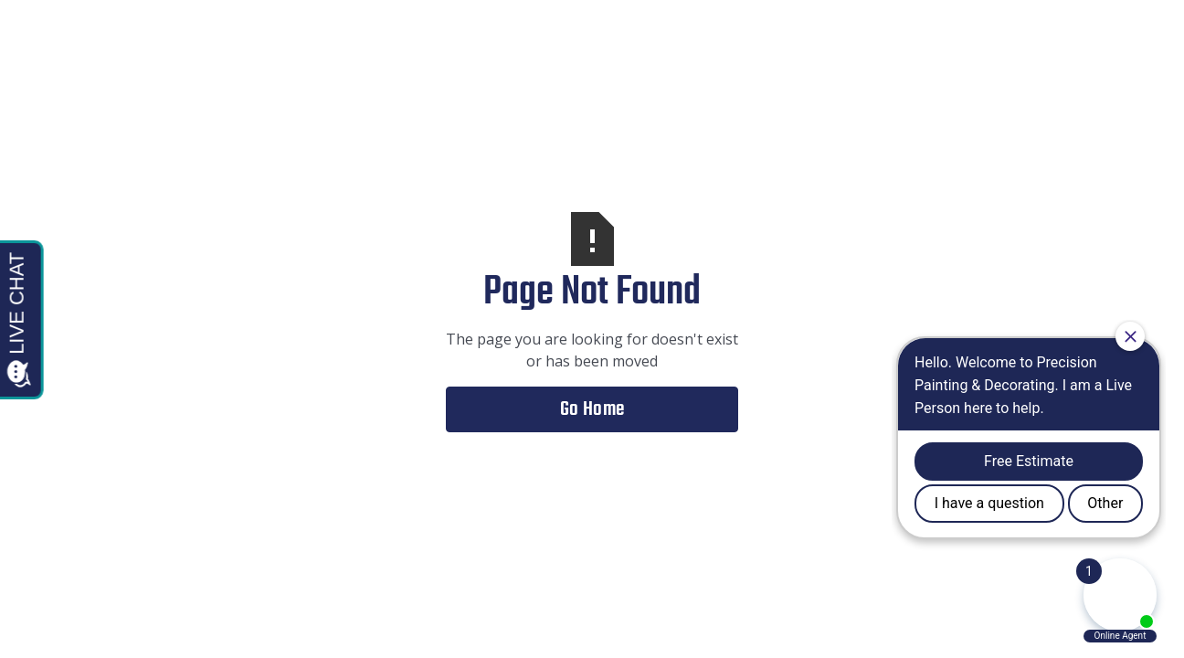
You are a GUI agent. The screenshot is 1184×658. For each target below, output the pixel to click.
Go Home (592, 409)
